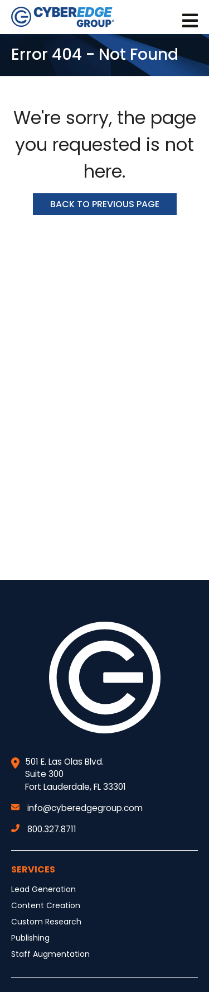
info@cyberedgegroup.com (77, 808)
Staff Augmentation (50, 954)
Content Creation (45, 905)
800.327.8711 (43, 829)
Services (33, 869)
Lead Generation (43, 889)
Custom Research (46, 921)
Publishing (30, 937)
